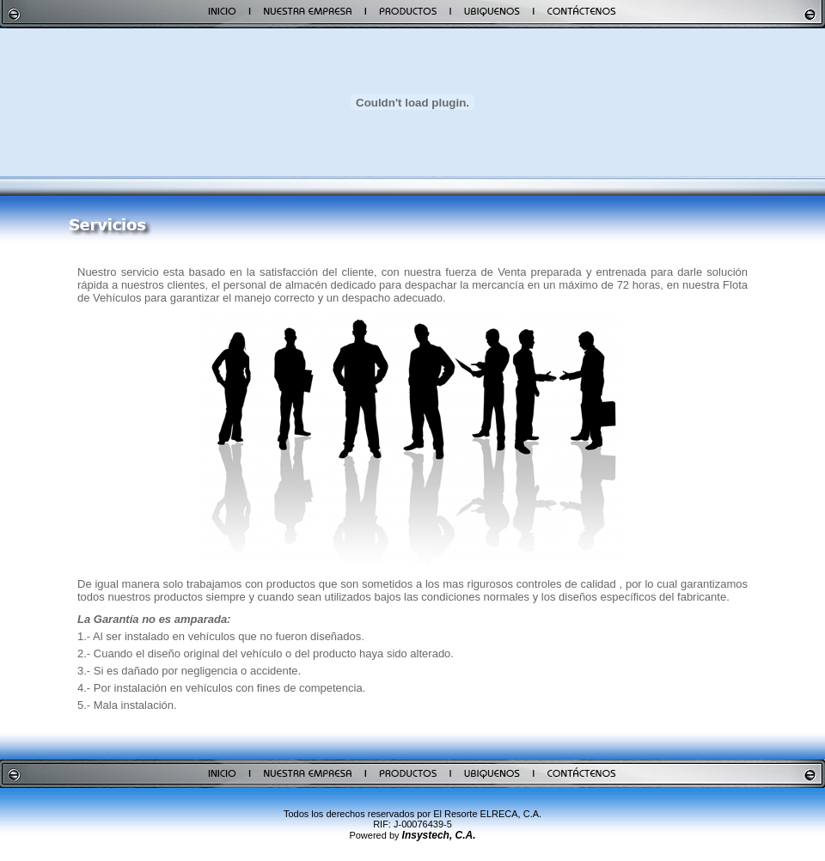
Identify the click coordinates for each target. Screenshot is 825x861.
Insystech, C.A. (439, 835)
